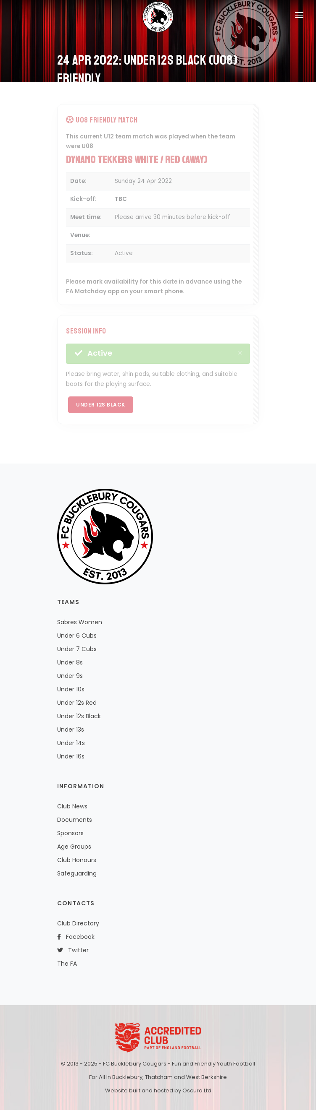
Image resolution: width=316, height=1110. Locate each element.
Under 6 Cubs (77, 635)
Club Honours (76, 860)
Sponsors (70, 833)
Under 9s (70, 676)
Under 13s (70, 729)
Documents (74, 820)
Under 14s (71, 743)
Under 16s (70, 756)
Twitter (73, 950)
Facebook (76, 937)
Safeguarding (77, 873)
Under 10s (70, 689)
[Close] (240, 353)
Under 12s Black (100, 404)
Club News (72, 806)
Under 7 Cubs (77, 649)
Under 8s (70, 662)
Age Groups (74, 846)
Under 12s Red (77, 702)
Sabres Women (79, 622)
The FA (67, 963)
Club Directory (78, 923)
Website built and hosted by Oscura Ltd (158, 1090)
